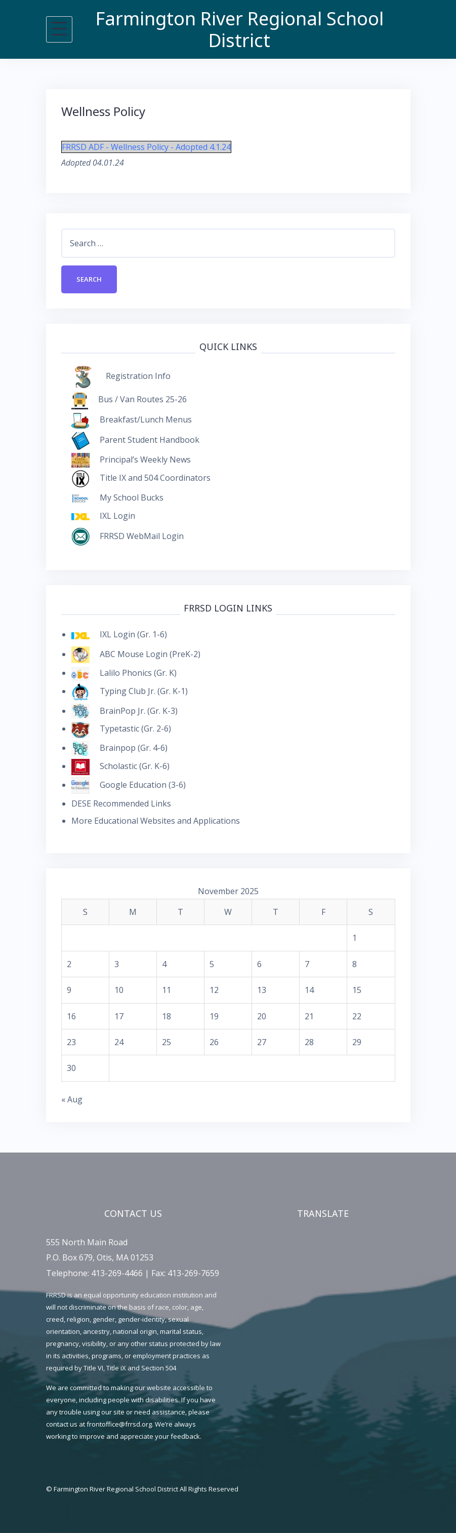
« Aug (71, 1099)
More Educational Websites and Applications (155, 820)
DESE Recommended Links (121, 803)
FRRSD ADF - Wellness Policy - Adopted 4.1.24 (146, 146)
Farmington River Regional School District (240, 29)
